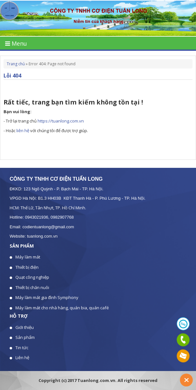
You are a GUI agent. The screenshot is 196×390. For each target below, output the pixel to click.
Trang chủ (16, 64)
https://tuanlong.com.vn (61, 121)
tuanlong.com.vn (42, 236)
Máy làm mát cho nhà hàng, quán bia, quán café (62, 308)
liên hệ (22, 130)
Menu (16, 43)
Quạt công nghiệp (32, 277)
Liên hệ (22, 357)
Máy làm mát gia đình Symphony (46, 297)
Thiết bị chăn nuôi (32, 287)
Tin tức (21, 347)
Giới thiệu (24, 327)
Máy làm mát (27, 257)
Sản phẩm (25, 337)
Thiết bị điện (27, 267)
